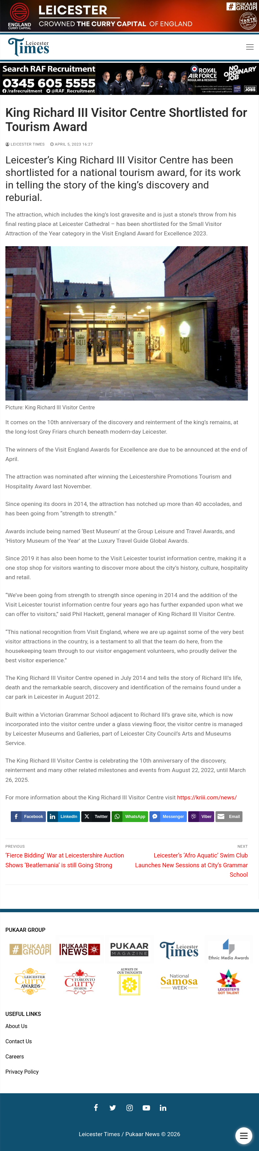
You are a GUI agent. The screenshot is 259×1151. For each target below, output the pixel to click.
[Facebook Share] (28, 816)
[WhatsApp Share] (130, 816)
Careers (14, 1056)
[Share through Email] (228, 816)
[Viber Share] (201, 816)
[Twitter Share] (95, 816)
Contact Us (18, 1041)
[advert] (129, 30)
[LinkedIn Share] (63, 816)
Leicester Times (25, 144)
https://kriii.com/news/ (207, 797)
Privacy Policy (22, 1072)
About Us (16, 1026)
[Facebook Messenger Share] (168, 816)
